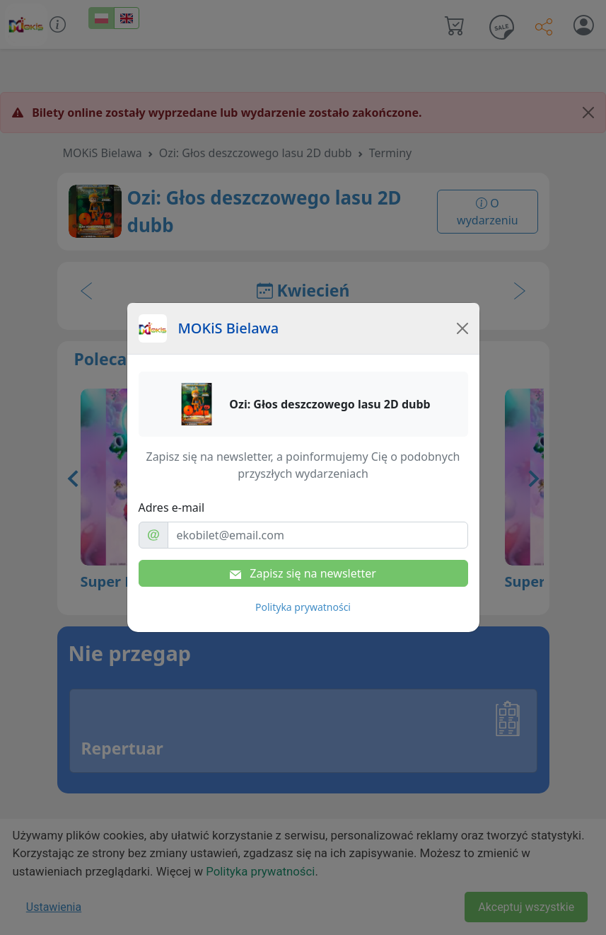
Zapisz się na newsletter (303, 573)
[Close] (462, 328)
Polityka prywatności (303, 607)
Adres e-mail (172, 507)
